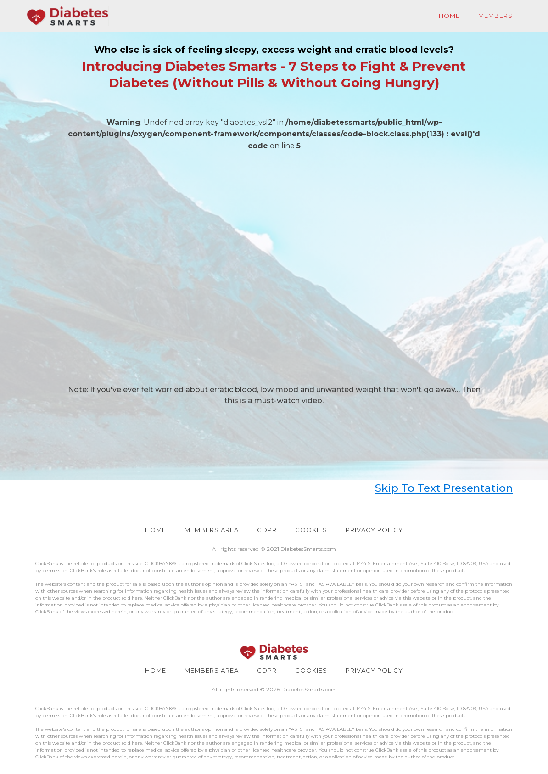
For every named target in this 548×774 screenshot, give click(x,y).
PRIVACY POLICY (374, 529)
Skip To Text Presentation (444, 488)
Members (495, 15)
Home (449, 15)
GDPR (267, 529)
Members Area (212, 529)
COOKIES (311, 529)
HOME (155, 529)
